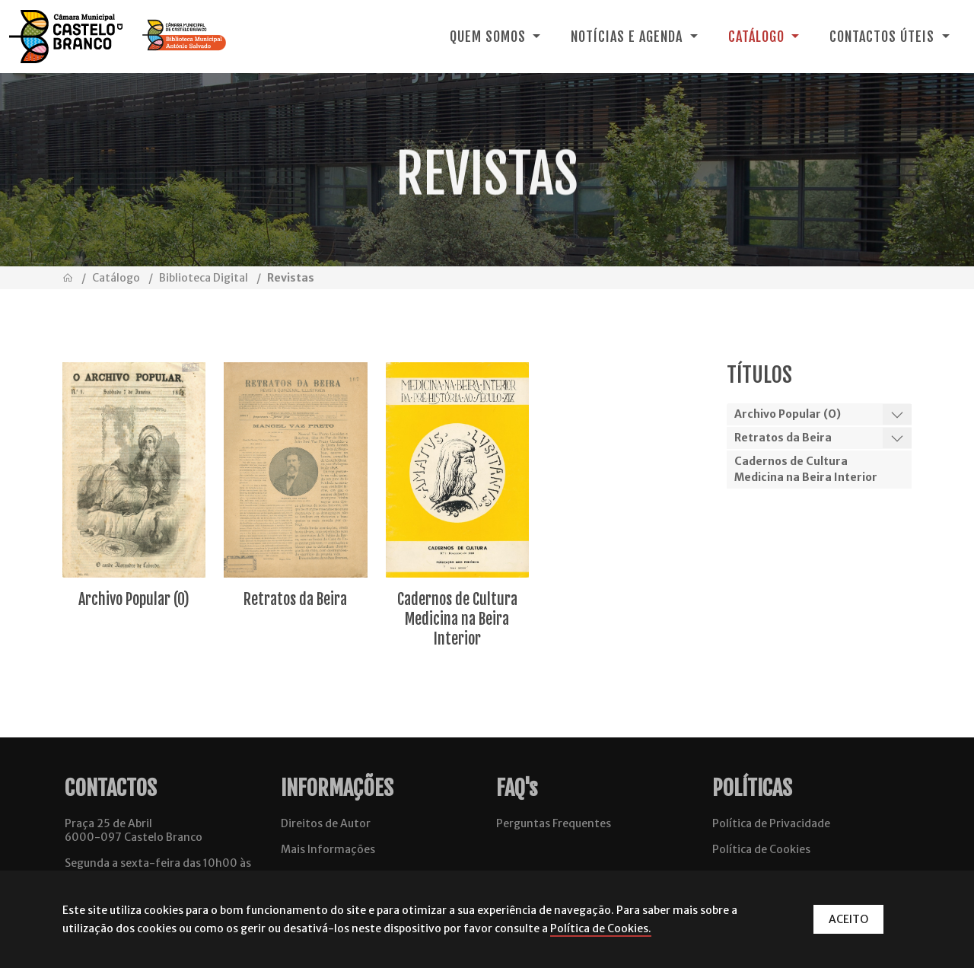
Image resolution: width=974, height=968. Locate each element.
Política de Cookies (761, 849)
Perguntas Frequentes (553, 823)
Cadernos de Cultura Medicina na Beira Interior (805, 469)
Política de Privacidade (771, 823)
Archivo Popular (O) (787, 414)
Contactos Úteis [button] (883, 36)
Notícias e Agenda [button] (628, 36)
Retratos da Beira (783, 437)
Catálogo (116, 278)
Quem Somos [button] (490, 36)
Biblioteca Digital (203, 278)
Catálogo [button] (758, 36)
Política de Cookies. (600, 928)
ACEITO (848, 919)
